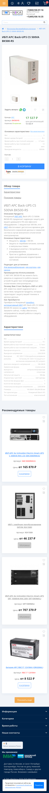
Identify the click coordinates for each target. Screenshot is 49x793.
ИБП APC (18, 216)
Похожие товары (12, 197)
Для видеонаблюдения (14, 267)
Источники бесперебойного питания (21, 29)
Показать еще (24, 700)
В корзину (24, 166)
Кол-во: (8, 154)
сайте (24, 308)
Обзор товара (12, 186)
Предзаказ (24, 545)
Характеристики (12, 192)
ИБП (6, 227)
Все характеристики (37, 131)
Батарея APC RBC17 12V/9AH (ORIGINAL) (24, 667)
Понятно (39, 785)
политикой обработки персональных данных (18, 786)
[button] (20, 3)
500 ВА (23, 241)
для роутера (30, 267)
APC (12, 117)
